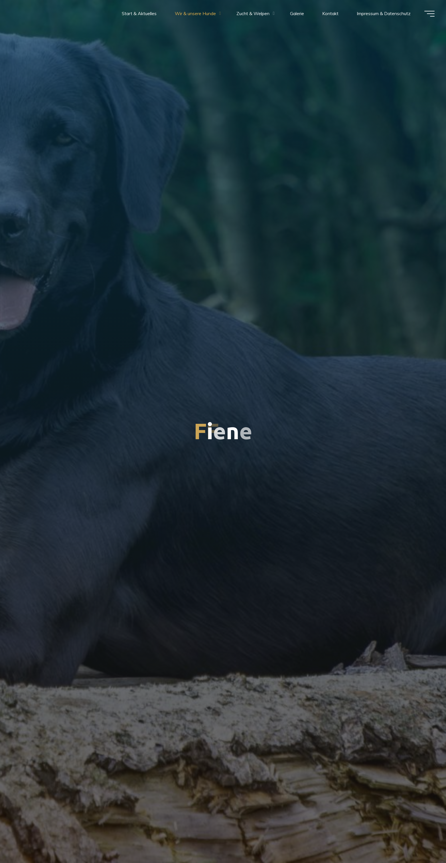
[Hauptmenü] (429, 14)
